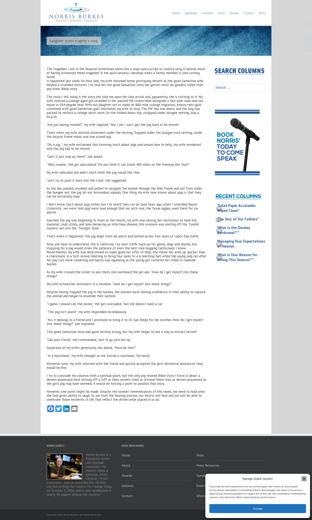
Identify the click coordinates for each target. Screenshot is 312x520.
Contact (127, 496)
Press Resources (207, 465)
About (126, 465)
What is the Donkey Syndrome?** (233, 230)
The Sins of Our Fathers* (238, 219)
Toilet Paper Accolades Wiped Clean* (236, 208)
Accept (257, 508)
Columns (128, 486)
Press (200, 455)
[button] (304, 479)
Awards (127, 475)
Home (126, 455)
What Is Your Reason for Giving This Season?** (237, 257)
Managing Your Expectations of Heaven (241, 244)
